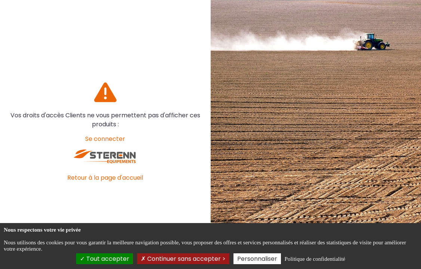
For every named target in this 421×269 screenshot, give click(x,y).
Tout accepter (104, 258)
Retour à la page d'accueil (105, 177)
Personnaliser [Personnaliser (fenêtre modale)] (257, 258)
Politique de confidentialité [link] (315, 259)
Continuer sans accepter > (183, 258)
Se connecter (105, 138)
